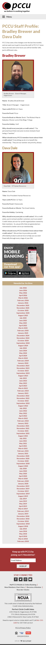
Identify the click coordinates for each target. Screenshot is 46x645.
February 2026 (23, 300)
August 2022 (23, 406)
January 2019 (23, 514)
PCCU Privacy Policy (23, 628)
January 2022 (23, 423)
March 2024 (23, 358)
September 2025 (23, 313)
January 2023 (23, 393)
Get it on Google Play (10, 273)
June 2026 (23, 290)
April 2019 (23, 506)
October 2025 (23, 310)
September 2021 (23, 433)
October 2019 (23, 491)
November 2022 (23, 398)
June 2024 (23, 351)
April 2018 (23, 536)
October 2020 (23, 461)
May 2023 (23, 383)
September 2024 (23, 343)
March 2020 (23, 478)
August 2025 (23, 315)
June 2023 (23, 381)
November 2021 (23, 428)
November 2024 (23, 338)
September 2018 (23, 524)
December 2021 (23, 426)
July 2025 (23, 318)
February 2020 (23, 481)
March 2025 (23, 328)
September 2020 (23, 463)
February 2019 (23, 511)
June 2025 (23, 320)
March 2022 (23, 418)
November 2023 (23, 368)
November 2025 (23, 308)
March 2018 (23, 539)
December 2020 (23, 456)
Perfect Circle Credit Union (23, 609)
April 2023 (23, 386)
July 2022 (23, 408)
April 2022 (23, 416)
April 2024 (23, 356)
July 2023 (23, 378)
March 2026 (23, 298)
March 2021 (23, 448)
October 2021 (23, 431)
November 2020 (23, 458)
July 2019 (23, 499)
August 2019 (23, 496)
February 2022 (23, 421)
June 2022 (23, 411)
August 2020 (23, 466)
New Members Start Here (15, 587)
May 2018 (23, 534)
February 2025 (23, 330)
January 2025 (23, 333)
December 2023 (23, 366)
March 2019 (23, 509)
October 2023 (23, 371)
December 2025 (23, 305)
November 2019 (23, 489)
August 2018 (23, 526)
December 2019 (23, 486)
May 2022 (23, 413)
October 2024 (23, 340)
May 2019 (23, 504)
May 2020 (23, 473)
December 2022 (23, 396)
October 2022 (23, 401)
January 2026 (23, 303)
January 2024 (23, 363)
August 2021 (23, 436)
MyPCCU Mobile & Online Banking (23, 585)
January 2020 (23, 484)
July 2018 (23, 529)
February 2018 (23, 541)
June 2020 (23, 471)
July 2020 (23, 468)
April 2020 (23, 476)
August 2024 (23, 345)
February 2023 (23, 391)
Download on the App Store (24, 273)
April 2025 (23, 325)
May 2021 (23, 443)
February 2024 (23, 361)
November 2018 (23, 519)
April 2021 (23, 446)
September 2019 (23, 494)
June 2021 (23, 441)
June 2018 (23, 531)
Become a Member (34, 587)
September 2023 (23, 373)
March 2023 (23, 388)
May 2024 (23, 353)
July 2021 (23, 438)
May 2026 (23, 293)
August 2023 (23, 376)
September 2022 (23, 403)
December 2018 (23, 516)
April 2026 (23, 295)
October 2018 (23, 521)
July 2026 (23, 288)
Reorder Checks (23, 590)
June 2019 (23, 501)
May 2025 (23, 323)
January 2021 (23, 453)
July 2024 (23, 348)
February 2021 (23, 451)
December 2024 (23, 335)
